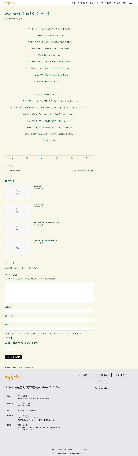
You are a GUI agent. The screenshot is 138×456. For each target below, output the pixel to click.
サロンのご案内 (82, 449)
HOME (53, 449)
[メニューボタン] (131, 3)
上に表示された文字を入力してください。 (22, 344)
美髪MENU (71, 449)
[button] (12, 158)
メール (9, 317)
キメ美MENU (61, 449)
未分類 (20, 19)
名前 (8, 308)
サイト (7, 326)
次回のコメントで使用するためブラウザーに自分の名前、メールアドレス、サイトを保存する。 (45, 335)
